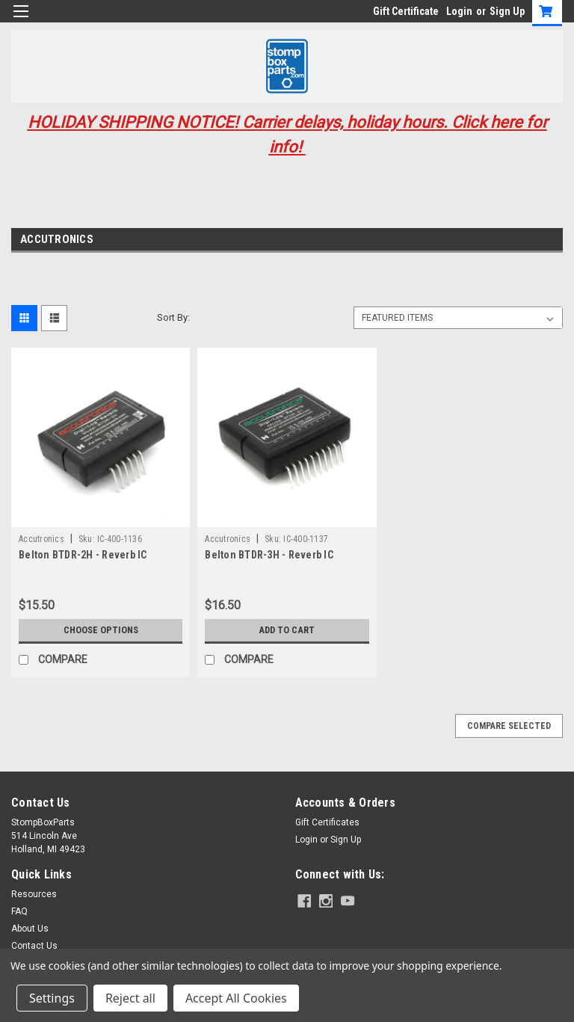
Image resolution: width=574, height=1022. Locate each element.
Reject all (130, 998)
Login (459, 11)
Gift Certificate (406, 11)
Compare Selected (509, 726)
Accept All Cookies (236, 998)
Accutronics (41, 539)
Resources (34, 894)
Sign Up (507, 11)
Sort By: (173, 317)
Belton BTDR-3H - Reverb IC (269, 555)
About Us (30, 928)
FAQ (19, 911)
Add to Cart (286, 630)
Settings (52, 998)
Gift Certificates (327, 822)
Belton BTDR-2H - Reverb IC (83, 555)
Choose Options (101, 630)
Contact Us (34, 946)
